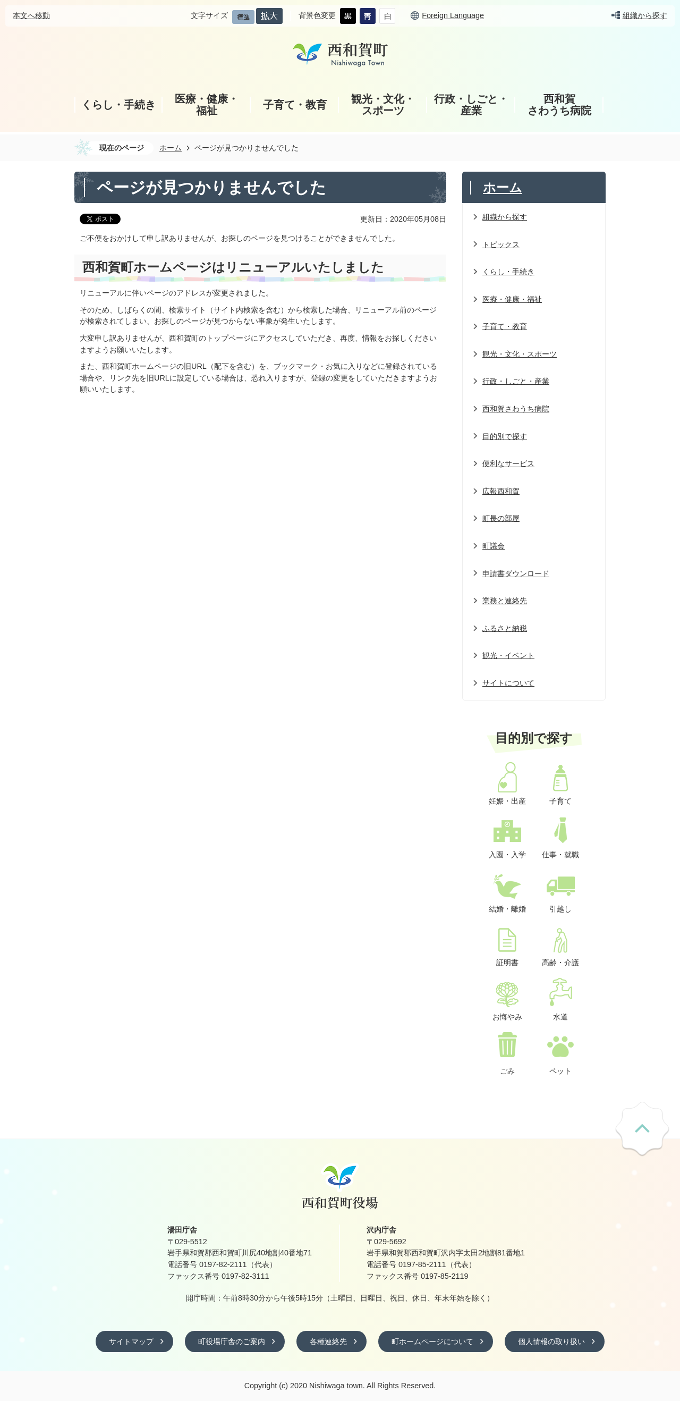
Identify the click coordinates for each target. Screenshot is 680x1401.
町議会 (493, 546)
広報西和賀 (501, 491)
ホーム (170, 148)
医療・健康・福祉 (207, 104)
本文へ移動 (31, 15)
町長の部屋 (501, 518)
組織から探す (645, 15)
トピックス (501, 244)
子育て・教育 (295, 105)
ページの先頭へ (642, 1129)
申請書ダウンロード (515, 573)
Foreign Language (453, 15)
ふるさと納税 (504, 628)
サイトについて (508, 683)
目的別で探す (504, 436)
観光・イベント (508, 655)
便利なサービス (508, 463)
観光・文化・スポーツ (383, 104)
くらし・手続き (118, 105)
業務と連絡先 (504, 600)
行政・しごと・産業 (471, 104)
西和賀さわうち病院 (559, 104)
